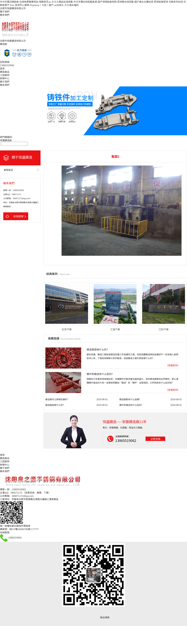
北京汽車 (67, 329)
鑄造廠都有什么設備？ (130, 399)
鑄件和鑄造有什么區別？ (100, 374)
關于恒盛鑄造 (22, 156)
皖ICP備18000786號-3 (21, 529)
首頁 (2, 68)
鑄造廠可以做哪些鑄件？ (57, 399)
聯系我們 (4, 14)
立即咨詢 (155, 439)
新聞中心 (4, 78)
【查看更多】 (172, 365)
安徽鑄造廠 (6, 140)
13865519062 (15, 537)
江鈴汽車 (163, 329)
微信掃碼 (104, 617)
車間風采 (8, 169)
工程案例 (4, 75)
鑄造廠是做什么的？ (98, 349)
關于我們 (4, 11)
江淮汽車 (115, 329)
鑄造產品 (4, 71)
